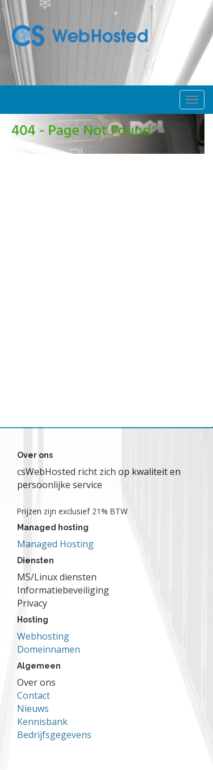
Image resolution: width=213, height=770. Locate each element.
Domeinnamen (48, 649)
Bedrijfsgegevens (54, 734)
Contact (33, 695)
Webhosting (43, 636)
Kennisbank (42, 721)
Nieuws (33, 708)
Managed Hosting (55, 544)
